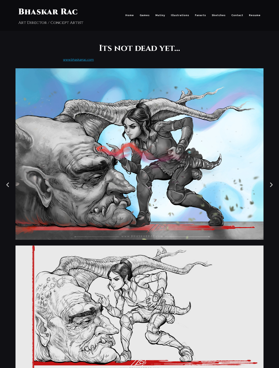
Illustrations (180, 15)
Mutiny (160, 15)
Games (145, 15)
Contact (237, 15)
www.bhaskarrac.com (78, 60)
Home (129, 15)
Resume (255, 15)
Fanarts (200, 15)
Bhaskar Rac (48, 11)
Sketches (219, 15)
